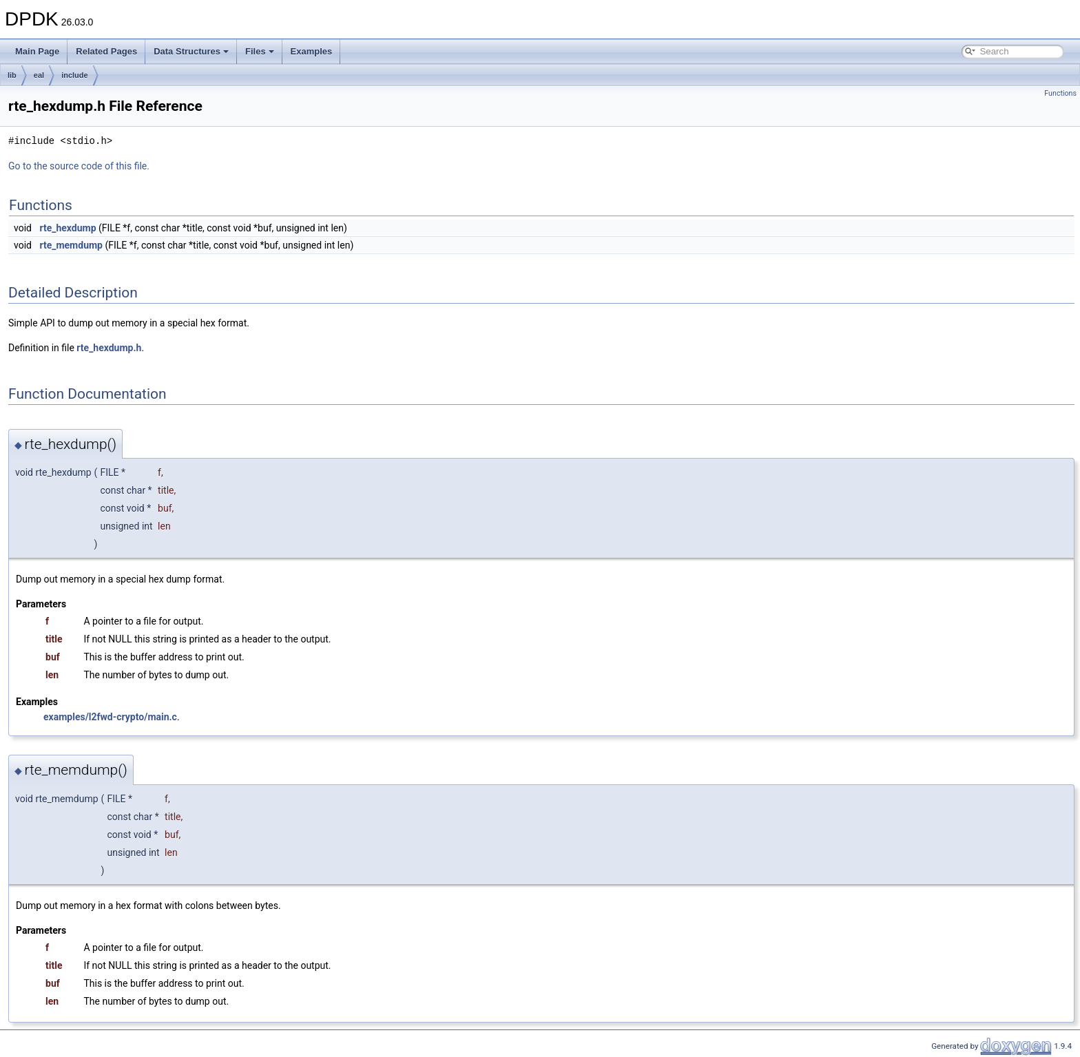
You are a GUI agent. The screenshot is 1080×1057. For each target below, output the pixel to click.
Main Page (37, 51)
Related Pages (106, 51)
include (74, 75)
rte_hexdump (67, 227)
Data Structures (191, 51)
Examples (312, 51)
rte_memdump (71, 245)
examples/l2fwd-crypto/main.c (110, 716)
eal (39, 75)
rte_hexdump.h (108, 347)
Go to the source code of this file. (78, 165)
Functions (1060, 93)
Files (259, 51)
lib (12, 75)
